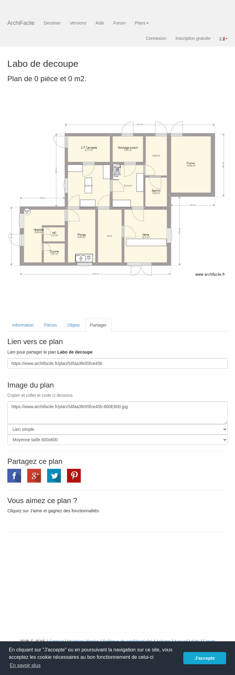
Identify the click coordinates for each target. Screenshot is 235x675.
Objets (73, 325)
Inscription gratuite (193, 38)
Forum (119, 23)
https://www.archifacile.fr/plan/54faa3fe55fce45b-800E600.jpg (117, 412)
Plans (141, 23)
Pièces (50, 325)
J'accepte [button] (205, 658)
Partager (98, 325)
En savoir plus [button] (25, 665)
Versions (78, 23)
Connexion (156, 38)
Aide (99, 23)
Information (23, 325)
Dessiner (52, 23)
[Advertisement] (58, 581)
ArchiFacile (21, 23)
